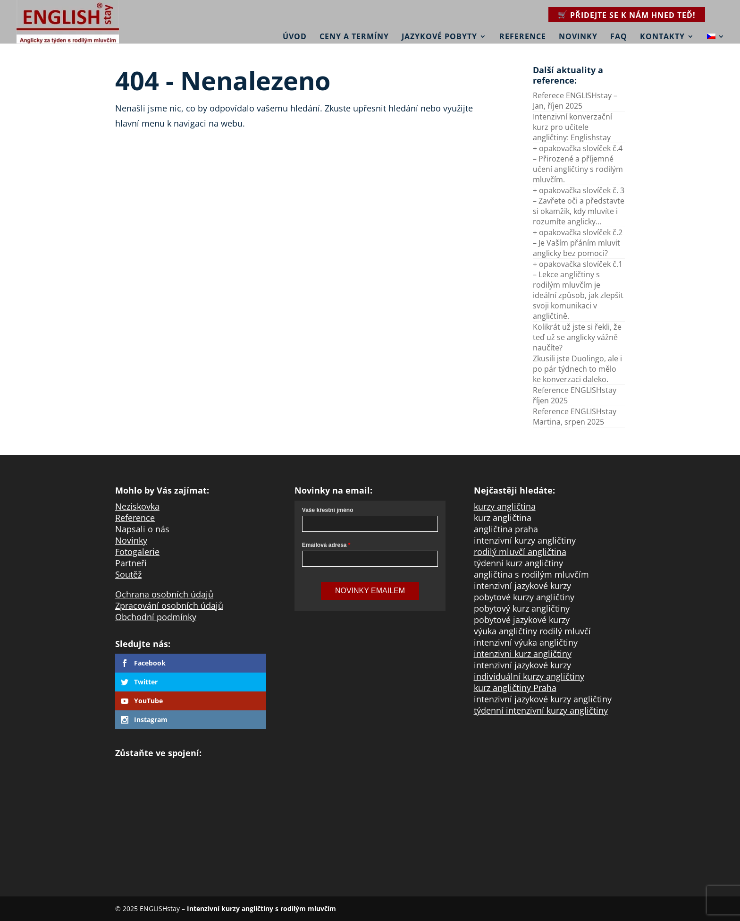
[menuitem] (716, 30)
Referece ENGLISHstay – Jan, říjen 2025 (575, 100)
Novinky (578, 36)
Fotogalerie (137, 551)
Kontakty (662, 36)
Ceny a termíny (354, 36)
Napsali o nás (142, 529)
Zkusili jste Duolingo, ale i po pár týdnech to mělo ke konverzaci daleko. (577, 368)
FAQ (618, 36)
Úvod (295, 36)
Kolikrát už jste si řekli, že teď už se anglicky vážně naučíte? (577, 337)
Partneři (131, 563)
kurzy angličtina (505, 506)
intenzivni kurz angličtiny (523, 653)
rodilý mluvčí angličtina (520, 551)
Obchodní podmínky (155, 617)
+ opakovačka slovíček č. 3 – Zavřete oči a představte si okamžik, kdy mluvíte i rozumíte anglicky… (578, 206)
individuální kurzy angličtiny (529, 676)
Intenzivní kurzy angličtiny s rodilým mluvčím (261, 908)
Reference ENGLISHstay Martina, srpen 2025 (574, 416)
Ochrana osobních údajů (164, 594)
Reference (522, 36)
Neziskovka (137, 506)
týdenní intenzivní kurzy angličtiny (541, 710)
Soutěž (128, 574)
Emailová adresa (324, 545)
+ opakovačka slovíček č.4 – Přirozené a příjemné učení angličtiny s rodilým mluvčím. (578, 164)
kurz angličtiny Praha (515, 687)
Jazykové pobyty (439, 36)
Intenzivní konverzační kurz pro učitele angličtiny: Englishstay (572, 127)
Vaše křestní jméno (327, 510)
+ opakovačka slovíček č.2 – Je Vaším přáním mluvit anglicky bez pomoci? (577, 242)
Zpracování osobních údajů (169, 605)
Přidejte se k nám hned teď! (633, 15)
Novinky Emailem (370, 591)
